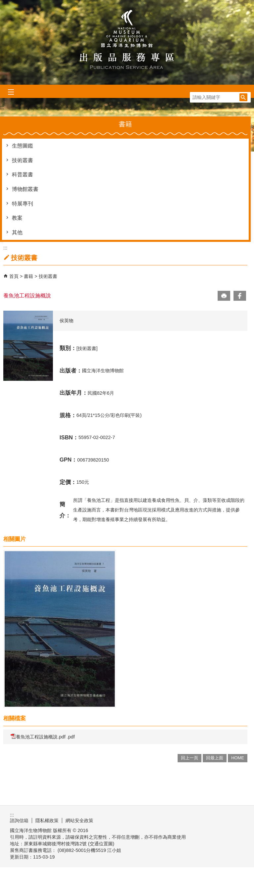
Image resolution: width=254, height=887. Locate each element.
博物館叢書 (25, 189)
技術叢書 (22, 160)
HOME (237, 757)
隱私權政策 (47, 820)
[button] (243, 97)
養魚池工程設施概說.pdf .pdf (43, 736)
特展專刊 (22, 203)
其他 (17, 232)
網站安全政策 (79, 820)
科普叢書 (22, 174)
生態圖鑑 (22, 146)
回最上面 (214, 757)
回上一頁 (189, 757)
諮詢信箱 (19, 820)
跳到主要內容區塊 (3, 3)
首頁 (14, 276)
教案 (17, 218)
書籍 (29, 276)
